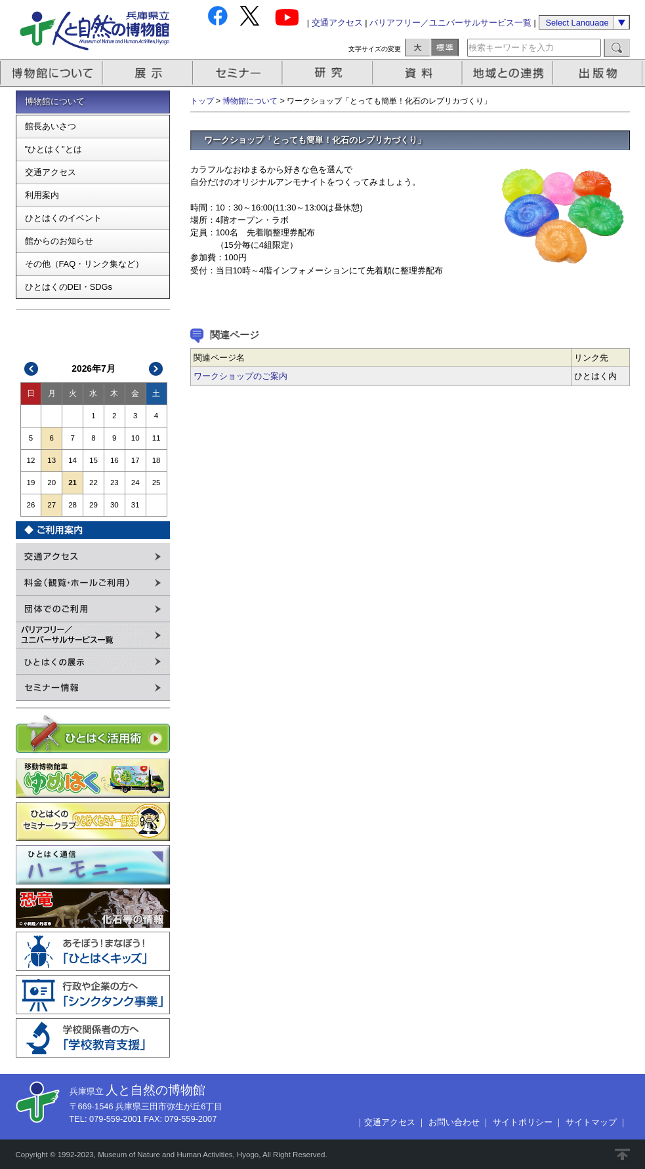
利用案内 (42, 195)
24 (135, 482)
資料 (419, 73)
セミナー (238, 73)
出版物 (599, 73)
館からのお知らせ (59, 241)
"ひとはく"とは (53, 149)
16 (114, 460)
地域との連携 (509, 73)
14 (72, 460)
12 (31, 460)
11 (156, 438)
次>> (155, 369)
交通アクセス (337, 23)
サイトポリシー (522, 1122)
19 (31, 482)
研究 (328, 73)
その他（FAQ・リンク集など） (84, 264)
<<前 (31, 369)
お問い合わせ (454, 1122)
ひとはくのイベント (63, 218)
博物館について (51, 73)
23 (114, 482)
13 (51, 460)
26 (31, 505)
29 (93, 505)
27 (51, 505)
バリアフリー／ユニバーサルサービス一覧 (450, 23)
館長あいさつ (50, 126)
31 (135, 505)
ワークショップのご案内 (240, 376)
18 (156, 460)
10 (135, 438)
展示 (148, 73)
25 (156, 482)
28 (72, 505)
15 (93, 460)
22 (93, 482)
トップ (202, 101)
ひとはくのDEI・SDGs (68, 287)
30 (114, 505)
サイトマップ (591, 1122)
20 (51, 482)
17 (135, 460)
